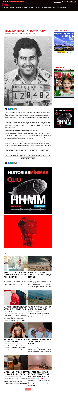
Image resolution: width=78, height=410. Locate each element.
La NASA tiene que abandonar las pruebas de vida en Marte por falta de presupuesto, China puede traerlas (39, 374)
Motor (57, 7)
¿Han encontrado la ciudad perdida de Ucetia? (28, 153)
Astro (54, 7)
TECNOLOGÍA (30, 7)
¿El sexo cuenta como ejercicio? (16, 1)
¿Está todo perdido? (46, 155)
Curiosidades (10, 150)
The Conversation (9, 278)
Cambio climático (48, 7)
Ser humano (16, 150)
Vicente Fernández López (11, 33)
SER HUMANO (9, 7)
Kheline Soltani (33, 311)
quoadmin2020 (33, 278)
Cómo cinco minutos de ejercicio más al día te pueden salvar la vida (39, 308)
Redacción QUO (9, 313)
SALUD (13, 7)
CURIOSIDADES (37, 7)
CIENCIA (3, 7)
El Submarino (37, 155)
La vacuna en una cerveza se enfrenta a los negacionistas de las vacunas (16, 373)
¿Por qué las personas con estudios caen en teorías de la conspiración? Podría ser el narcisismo (15, 275)
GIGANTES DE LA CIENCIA (65, 7)
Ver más (28, 389)
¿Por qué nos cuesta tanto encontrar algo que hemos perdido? (34, 150)
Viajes (41, 7)
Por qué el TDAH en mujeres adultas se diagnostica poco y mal (15, 340)
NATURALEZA (24, 7)
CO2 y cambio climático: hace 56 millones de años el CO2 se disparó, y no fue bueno (39, 275)
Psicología (18, 7)
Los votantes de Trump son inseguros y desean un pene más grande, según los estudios (15, 309)
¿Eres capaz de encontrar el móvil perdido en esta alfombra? (19, 155)
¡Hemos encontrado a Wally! (27, 158)
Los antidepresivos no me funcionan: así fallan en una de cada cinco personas (39, 341)
